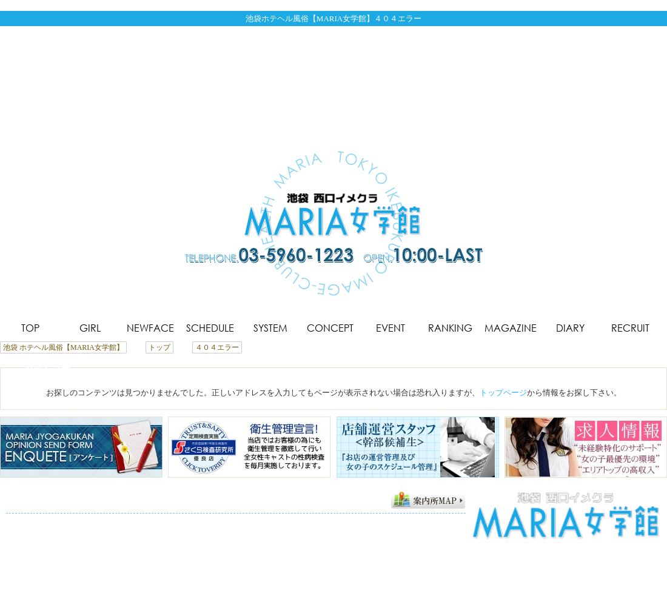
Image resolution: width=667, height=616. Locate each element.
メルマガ (69, 533)
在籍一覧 (85, 521)
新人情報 (129, 521)
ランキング (434, 521)
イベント (387, 521)
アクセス (113, 533)
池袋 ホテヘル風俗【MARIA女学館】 (326, 603)
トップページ (503, 392)
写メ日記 (26, 533)
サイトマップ (280, 533)
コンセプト (280, 521)
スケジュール (180, 521)
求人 (201, 533)
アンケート (161, 533)
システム (232, 521)
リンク (232, 533)
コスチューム (335, 521)
